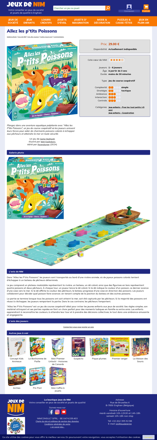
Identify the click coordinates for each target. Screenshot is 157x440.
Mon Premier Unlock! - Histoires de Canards (58, 351)
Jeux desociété (13, 21)
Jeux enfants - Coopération (123, 113)
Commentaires (64, 37)
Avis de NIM (23, 37)
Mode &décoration (102, 21)
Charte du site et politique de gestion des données (57, 421)
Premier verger (119, 348)
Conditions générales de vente (57, 424)
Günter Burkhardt (47, 138)
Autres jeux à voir (50, 37)
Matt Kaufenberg (48, 141)
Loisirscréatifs (46, 21)
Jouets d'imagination (80, 21)
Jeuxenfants (29, 21)
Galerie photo (12, 37)
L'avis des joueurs (21, 321)
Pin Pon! (37, 378)
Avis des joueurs (35, 37)
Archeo (16, 378)
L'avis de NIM (18, 271)
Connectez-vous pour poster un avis (78, 326)
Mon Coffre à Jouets (58, 379)
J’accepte (148, 437)
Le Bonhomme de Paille (37, 350)
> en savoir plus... (57, 426)
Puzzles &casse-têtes (124, 21)
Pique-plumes (99, 348)
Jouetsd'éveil (62, 21)
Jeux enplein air (143, 21)
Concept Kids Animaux (16, 350)
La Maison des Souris (140, 350)
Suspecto (78, 348)
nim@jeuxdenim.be (124, 423)
